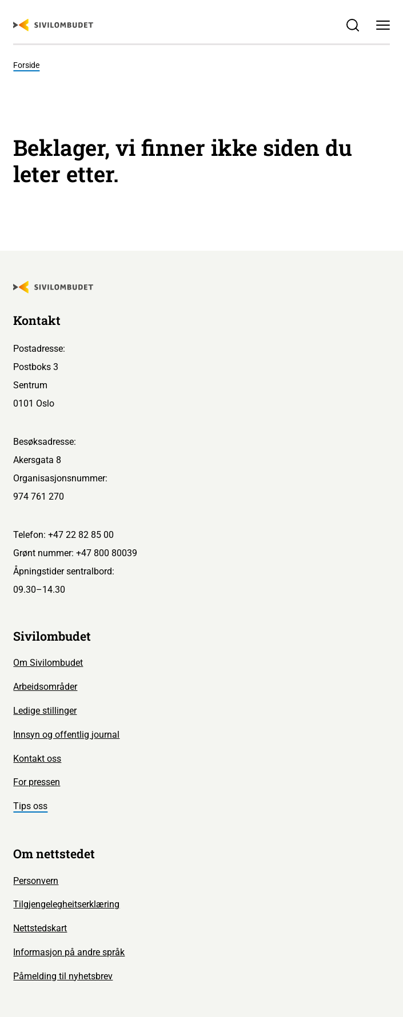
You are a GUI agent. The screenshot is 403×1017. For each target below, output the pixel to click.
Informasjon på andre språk (69, 952)
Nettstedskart (40, 928)
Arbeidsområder (45, 686)
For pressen (36, 782)
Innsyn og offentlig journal (66, 734)
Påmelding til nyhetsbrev (63, 976)
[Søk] (353, 25)
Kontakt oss (37, 758)
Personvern (35, 880)
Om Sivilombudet (48, 662)
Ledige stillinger (45, 710)
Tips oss (30, 806)
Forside (26, 65)
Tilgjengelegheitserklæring (66, 904)
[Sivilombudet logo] (53, 25)
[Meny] (382, 25)
